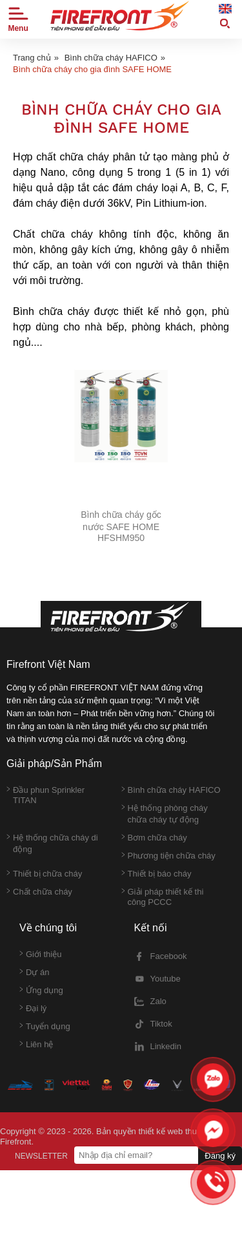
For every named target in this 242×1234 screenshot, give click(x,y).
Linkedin (157, 1046)
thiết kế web (160, 1131)
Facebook (160, 956)
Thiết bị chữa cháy (44, 874)
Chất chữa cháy (39, 892)
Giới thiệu (40, 954)
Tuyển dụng (44, 1026)
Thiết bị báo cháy (156, 874)
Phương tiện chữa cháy (168, 856)
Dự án (34, 972)
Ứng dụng (41, 990)
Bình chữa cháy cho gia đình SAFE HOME (92, 69)
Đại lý (32, 1008)
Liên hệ (36, 1044)
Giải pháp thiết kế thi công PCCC (162, 897)
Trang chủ (32, 57)
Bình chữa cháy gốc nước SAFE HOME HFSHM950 (121, 526)
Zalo (150, 1001)
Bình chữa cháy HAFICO (111, 57)
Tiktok (153, 1024)
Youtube (157, 979)
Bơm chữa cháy (154, 838)
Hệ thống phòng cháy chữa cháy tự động (164, 813)
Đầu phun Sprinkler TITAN (45, 795)
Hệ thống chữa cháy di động (52, 843)
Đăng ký (220, 1156)
